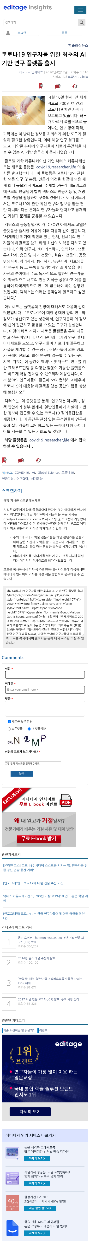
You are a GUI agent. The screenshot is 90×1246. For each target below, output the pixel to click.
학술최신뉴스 (78, 45)
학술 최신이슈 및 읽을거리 (19, 1030)
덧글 (9, 698)
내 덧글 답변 (39, 728)
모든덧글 (17, 728)
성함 (9, 668)
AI (33, 472)
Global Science (48, 472)
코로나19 (67, 472)
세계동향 (37, 478)
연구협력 (22, 478)
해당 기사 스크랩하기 (75, 86)
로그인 (22, 32)
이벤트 (43, 1030)
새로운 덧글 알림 (22, 721)
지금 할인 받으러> (40, 1208)
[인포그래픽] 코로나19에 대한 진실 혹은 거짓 (33, 883)
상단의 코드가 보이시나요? (23, 751)
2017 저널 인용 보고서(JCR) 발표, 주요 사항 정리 (48, 999)
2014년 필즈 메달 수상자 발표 (36, 958)
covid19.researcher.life (56, 167)
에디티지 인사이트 (31, 72)
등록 (64, 32)
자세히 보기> (37, 1158)
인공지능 (8, 478)
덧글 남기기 (58, 86)
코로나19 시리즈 (78, 76)
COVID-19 (22, 472)
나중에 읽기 (41, 86)
